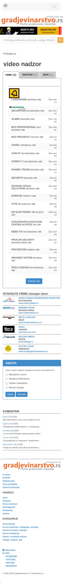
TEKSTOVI (29, 75)
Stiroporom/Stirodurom (19, 379)
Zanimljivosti (9, 507)
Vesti (5, 498)
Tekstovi (7, 501)
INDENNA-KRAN (26, 308)
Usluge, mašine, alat (12, 540)
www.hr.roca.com (27, 332)
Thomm (6, 437)
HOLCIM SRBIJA (27, 336)
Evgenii (6, 424)
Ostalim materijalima (18, 383)
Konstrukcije (9, 524)
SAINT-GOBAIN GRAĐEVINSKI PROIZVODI (39, 298)
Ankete (6, 513)
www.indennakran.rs (29, 313)
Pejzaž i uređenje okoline (15, 536)
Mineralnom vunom (17, 374)
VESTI (48, 75)
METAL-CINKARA (27, 317)
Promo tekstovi (10, 504)
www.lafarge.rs (26, 342)
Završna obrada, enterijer (15, 530)
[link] (32, 20)
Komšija (6, 431)
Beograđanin (8, 444)
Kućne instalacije (11, 533)
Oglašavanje (9, 481)
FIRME (10, 75)
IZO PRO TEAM (26, 346)
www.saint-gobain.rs (29, 303)
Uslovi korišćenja (11, 487)
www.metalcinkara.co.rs (30, 322)
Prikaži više (34, 281)
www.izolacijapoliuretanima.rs (33, 351)
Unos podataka (10, 484)
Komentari (11, 411)
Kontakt (6, 478)
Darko (5, 417)
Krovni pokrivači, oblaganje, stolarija (20, 527)
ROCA (22, 327)
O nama (6, 475)
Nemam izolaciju (16, 387)
